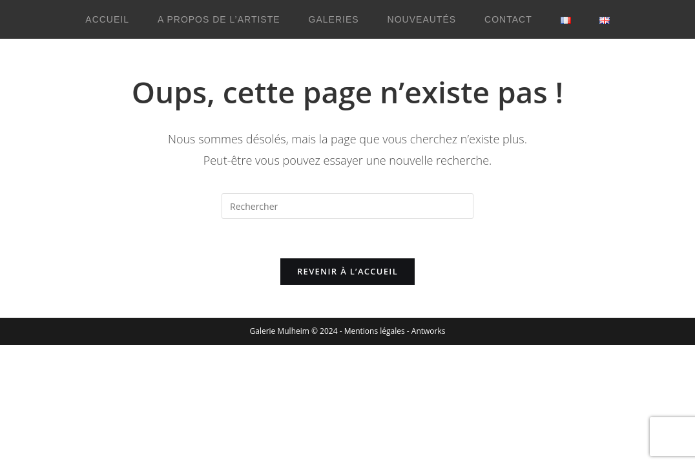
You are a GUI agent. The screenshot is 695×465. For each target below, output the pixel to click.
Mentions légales (374, 331)
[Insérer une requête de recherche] (347, 206)
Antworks (428, 331)
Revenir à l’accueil (347, 271)
